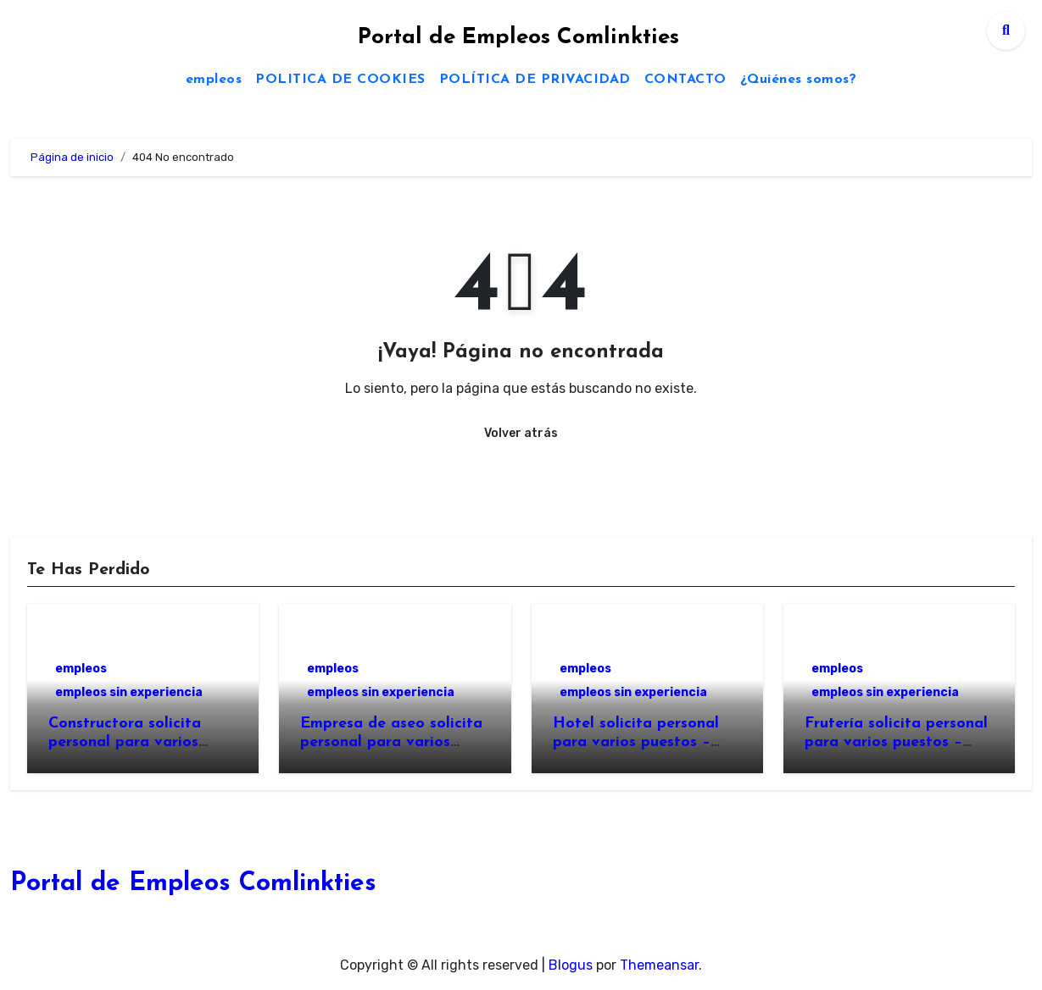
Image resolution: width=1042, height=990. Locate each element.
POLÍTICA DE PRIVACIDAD (535, 79)
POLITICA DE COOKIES (340, 79)
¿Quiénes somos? (798, 79)
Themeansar (659, 965)
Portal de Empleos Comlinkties (518, 37)
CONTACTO (685, 79)
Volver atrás (521, 433)
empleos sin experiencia (129, 692)
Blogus (571, 965)
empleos (214, 79)
